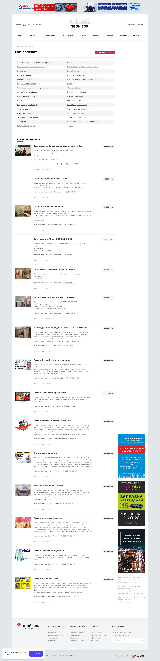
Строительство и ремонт (46, 453)
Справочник (50, 35)
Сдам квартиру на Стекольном (49, 207)
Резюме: (74, 638)
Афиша (96, 35)
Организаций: (77, 640)
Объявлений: (77, 633)
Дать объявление (104, 52)
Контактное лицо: (40, 164)
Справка (109, 35)
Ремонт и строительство (46, 579)
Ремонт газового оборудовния (49, 551)
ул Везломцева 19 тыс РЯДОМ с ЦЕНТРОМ (55, 297)
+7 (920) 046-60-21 (69, 438)
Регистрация (138, 24)
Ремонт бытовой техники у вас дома (52, 360)
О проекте (52, 633)
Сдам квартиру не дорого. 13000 (50, 178)
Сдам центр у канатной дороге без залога (54, 269)
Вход (130, 24)
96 (49, 602)
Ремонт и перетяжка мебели (48, 518)
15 (49, 288)
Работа (83, 35)
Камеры (123, 35)
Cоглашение (53, 638)
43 (49, 197)
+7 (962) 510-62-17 (68, 192)
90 (49, 383)
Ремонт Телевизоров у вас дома (50, 393)
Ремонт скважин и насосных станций (52, 421)
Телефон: (60, 164)
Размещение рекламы (56, 635)
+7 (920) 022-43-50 (72, 164)
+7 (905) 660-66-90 (66, 345)
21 (49, 169)
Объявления (67, 35)
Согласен (36, 653)
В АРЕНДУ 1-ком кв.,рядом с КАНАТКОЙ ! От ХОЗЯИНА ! (62, 328)
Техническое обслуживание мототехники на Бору (59, 146)
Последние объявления (28, 139)
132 (50, 569)
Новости (34, 35)
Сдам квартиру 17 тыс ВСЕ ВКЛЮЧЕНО (53, 239)
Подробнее (8, 654)
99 (49, 351)
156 (50, 476)
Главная (20, 35)
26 (49, 230)
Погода (19, 24)
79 (49, 541)
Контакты (51, 640)
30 (49, 318)
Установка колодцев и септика (49, 486)
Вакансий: (75, 635)
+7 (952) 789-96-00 (72, 378)
